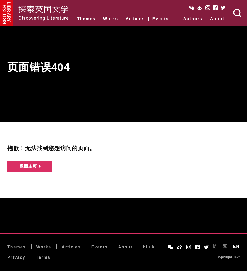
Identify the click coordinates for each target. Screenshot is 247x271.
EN (236, 247)
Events (160, 19)
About (217, 19)
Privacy (16, 258)
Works (110, 19)
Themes (86, 19)
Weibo (199, 7)
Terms (43, 258)
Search (238, 13)
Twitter (223, 7)
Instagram (207, 7)
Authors (192, 19)
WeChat (191, 7)
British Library (7, 13)
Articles (135, 19)
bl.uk (149, 247)
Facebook (215, 7)
